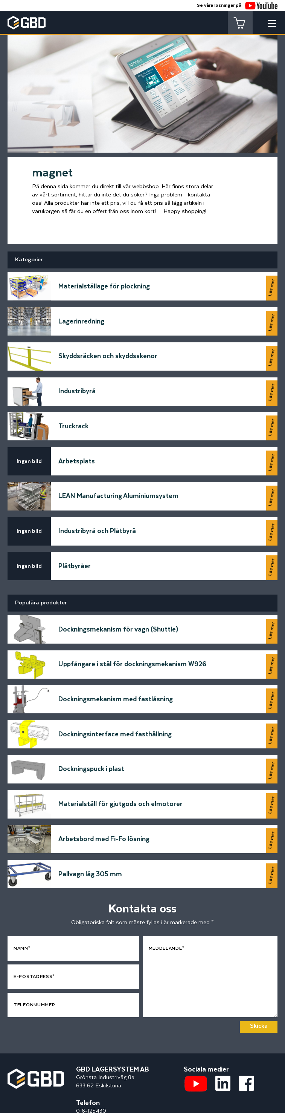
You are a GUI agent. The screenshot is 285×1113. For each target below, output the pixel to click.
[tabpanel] (142, 87)
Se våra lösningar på (237, 5)
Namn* (22, 899)
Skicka (259, 976)
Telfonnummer (34, 955)
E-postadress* (34, 927)
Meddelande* (166, 899)
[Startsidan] (36, 1023)
